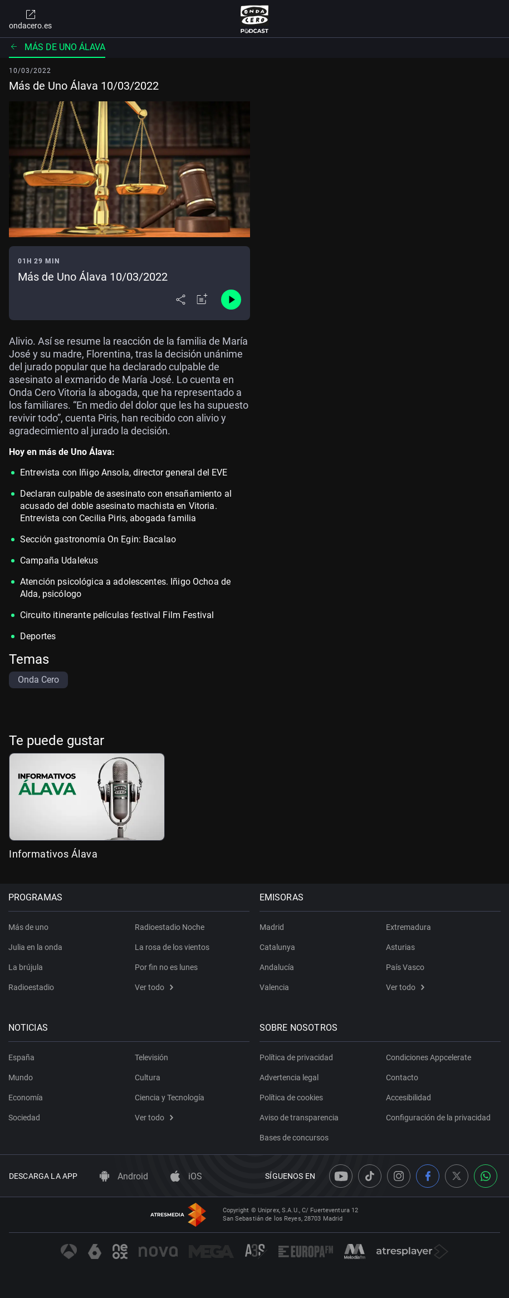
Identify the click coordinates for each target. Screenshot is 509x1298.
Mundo (21, 1077)
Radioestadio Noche (169, 927)
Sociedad (25, 1117)
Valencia (275, 987)
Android (124, 1176)
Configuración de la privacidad (438, 1117)
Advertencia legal (289, 1077)
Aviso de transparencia (299, 1117)
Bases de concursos (294, 1137)
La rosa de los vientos (172, 947)
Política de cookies (292, 1097)
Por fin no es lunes (166, 967)
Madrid (272, 927)
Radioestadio (32, 987)
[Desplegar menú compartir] (180, 299)
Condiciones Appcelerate (428, 1057)
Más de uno (29, 927)
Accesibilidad (408, 1097)
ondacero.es (30, 19)
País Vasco (405, 967)
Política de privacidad (297, 1057)
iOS (186, 1176)
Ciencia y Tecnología (169, 1097)
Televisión (151, 1057)
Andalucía (277, 967)
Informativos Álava (53, 854)
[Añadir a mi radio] (202, 299)
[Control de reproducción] (231, 300)
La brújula (26, 967)
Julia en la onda (36, 947)
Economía (26, 1097)
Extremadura (408, 927)
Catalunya (278, 947)
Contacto (402, 1077)
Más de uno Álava (57, 47)
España (22, 1057)
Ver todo (154, 987)
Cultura (147, 1077)
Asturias (400, 947)
